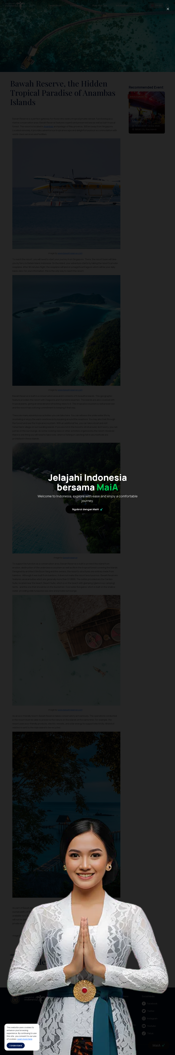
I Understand (15, 1045)
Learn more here (24, 1039)
